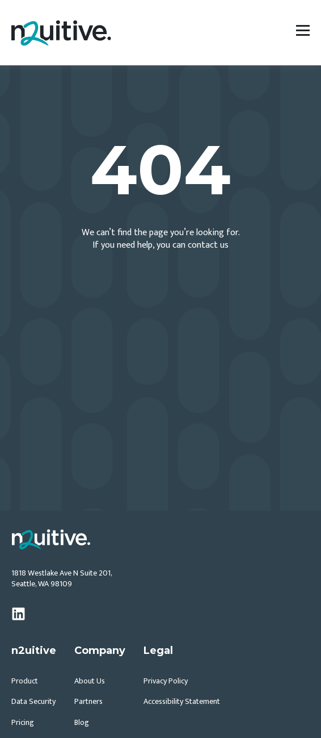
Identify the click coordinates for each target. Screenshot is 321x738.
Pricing (22, 722)
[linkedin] (18, 614)
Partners (88, 701)
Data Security (33, 701)
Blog (81, 722)
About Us (89, 681)
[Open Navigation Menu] (303, 32)
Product (24, 681)
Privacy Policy (165, 681)
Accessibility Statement (181, 701)
